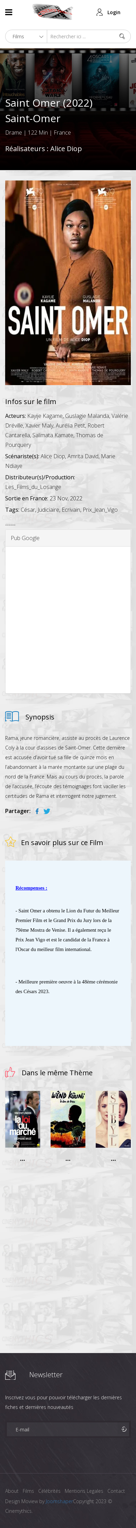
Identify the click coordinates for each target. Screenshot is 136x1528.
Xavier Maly (39, 425)
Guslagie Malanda (87, 416)
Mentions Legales (84, 1491)
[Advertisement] (68, 620)
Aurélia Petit (70, 425)
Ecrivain (71, 509)
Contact (116, 1491)
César (28, 509)
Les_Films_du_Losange (33, 487)
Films (28, 1491)
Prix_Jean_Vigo (100, 509)
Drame (13, 132)
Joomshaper (59, 1501)
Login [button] (114, 12)
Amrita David (82, 456)
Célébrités (49, 1491)
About (12, 1491)
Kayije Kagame (45, 416)
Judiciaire (48, 509)
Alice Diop (66, 148)
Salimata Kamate (52, 435)
